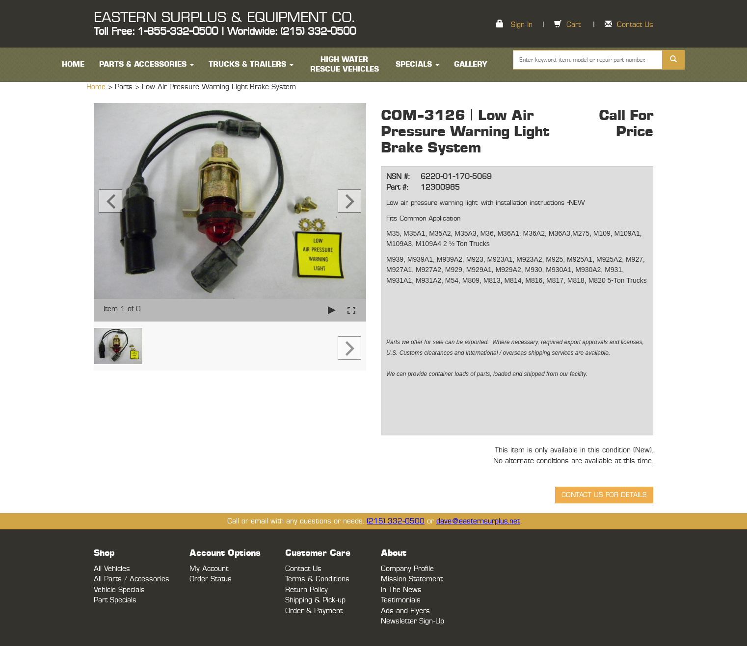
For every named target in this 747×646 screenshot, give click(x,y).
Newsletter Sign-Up (412, 621)
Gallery (470, 64)
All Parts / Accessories (131, 579)
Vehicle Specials (119, 590)
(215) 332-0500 (396, 521)
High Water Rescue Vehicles (344, 64)
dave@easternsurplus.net (478, 521)
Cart (573, 24)
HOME (73, 64)
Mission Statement (412, 579)
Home (97, 87)
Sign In (522, 24)
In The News (401, 590)
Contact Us (635, 24)
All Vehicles (112, 568)
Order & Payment (314, 611)
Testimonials (401, 600)
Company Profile (407, 568)
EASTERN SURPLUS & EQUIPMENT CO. (224, 17)
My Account (208, 568)
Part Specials (115, 600)
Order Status (210, 579)
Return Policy (306, 590)
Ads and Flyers (405, 611)
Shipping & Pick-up (315, 600)
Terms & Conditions (317, 579)
